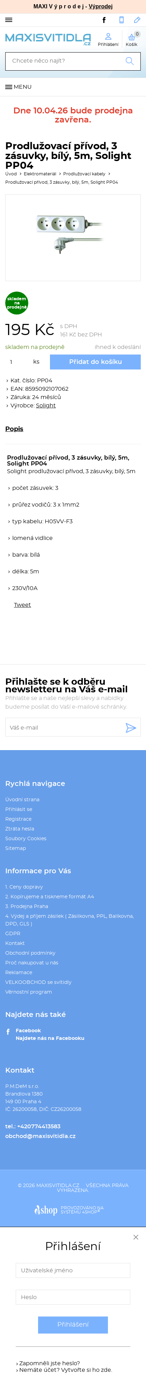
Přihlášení (73, 1325)
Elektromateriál (40, 174)
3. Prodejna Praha (26, 906)
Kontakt (15, 943)
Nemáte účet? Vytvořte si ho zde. (65, 1370)
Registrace (18, 819)
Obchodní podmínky (30, 953)
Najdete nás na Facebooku (50, 1038)
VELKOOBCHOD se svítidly (38, 982)
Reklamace (18, 972)
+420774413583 (121, 19)
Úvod (11, 174)
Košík (133, 39)
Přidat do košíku (95, 362)
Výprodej (100, 6)
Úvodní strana (22, 799)
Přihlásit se (18, 809)
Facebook (28, 1030)
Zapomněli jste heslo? (49, 1363)
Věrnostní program (28, 992)
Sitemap (15, 848)
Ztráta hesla (19, 829)
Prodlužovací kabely (84, 174)
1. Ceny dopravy (24, 887)
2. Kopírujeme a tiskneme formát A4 (49, 896)
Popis (14, 429)
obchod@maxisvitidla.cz (137, 19)
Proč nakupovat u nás (31, 963)
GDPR (12, 933)
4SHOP (91, 1212)
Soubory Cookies (25, 838)
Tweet (22, 605)
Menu (23, 87)
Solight (46, 405)
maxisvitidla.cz (57, 1185)
